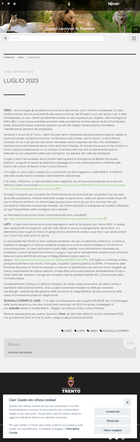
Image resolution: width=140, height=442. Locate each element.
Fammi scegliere (113, 430)
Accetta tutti (112, 411)
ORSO (92, 330)
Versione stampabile (19, 352)
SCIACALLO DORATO (114, 330)
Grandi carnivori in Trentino (69, 29)
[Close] (127, 402)
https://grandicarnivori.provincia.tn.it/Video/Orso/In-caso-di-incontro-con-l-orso (58, 218)
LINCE (67, 330)
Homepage (9, 57)
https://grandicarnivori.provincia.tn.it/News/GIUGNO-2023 (50, 259)
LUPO (79, 330)
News (20, 57)
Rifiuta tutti (113, 420)
